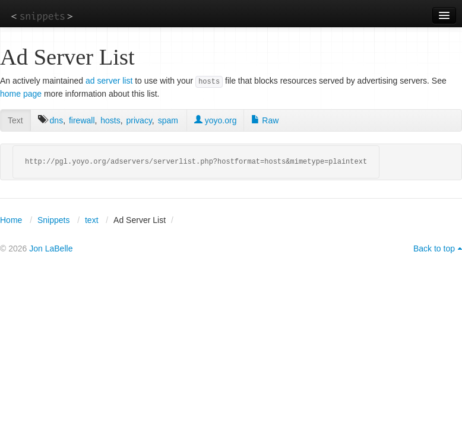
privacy (139, 120)
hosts (110, 120)
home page (21, 93)
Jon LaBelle (50, 248)
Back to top (434, 248)
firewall (82, 120)
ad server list (109, 80)
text (92, 220)
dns (57, 120)
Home (11, 220)
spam (168, 120)
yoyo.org (215, 120)
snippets (42, 15)
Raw (265, 120)
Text (15, 120)
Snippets (53, 220)
